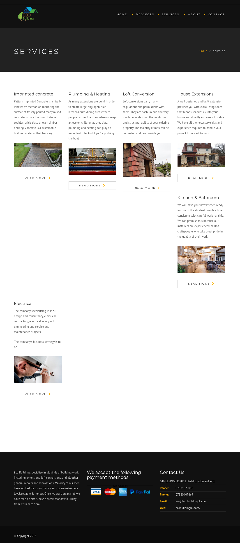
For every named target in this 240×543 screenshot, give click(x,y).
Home (123, 14)
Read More (35, 178)
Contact (216, 14)
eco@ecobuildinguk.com (191, 501)
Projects (145, 14)
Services (171, 14)
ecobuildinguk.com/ (188, 508)
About (194, 14)
